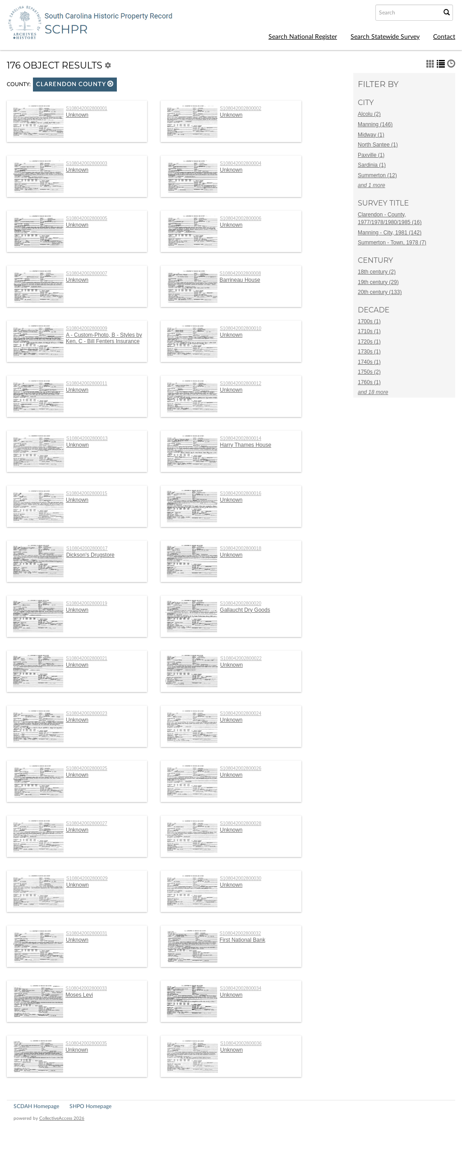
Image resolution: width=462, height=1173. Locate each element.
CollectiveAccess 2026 (61, 1118)
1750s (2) (369, 372)
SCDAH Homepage (36, 1106)
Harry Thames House (245, 445)
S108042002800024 (240, 713)
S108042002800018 (240, 548)
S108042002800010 (240, 328)
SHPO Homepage (90, 1106)
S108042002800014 (240, 438)
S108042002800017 (87, 548)
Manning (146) (375, 124)
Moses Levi (79, 995)
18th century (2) (377, 272)
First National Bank (242, 940)
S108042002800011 (86, 383)
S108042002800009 (86, 328)
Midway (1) (371, 135)
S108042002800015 (86, 493)
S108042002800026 (240, 768)
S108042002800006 (240, 218)
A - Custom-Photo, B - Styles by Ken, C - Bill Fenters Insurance (104, 338)
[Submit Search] (447, 12)
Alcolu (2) (369, 114)
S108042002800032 (240, 933)
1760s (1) (369, 382)
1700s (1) (369, 321)
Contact (444, 37)
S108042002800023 (86, 713)
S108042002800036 (241, 1043)
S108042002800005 (86, 218)
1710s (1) (369, 331)
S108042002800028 (240, 823)
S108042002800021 (86, 658)
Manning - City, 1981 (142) (389, 232)
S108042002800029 (87, 878)
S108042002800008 (240, 273)
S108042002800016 (240, 493)
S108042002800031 (86, 933)
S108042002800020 (240, 603)
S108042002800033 (86, 988)
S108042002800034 (240, 988)
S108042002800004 (240, 163)
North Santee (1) (378, 145)
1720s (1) (369, 342)
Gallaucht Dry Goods (245, 610)
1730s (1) (369, 351)
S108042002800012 (240, 383)
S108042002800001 (86, 108)
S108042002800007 (86, 273)
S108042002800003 (86, 163)
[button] (110, 84)
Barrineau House (240, 280)
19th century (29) (378, 282)
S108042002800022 (241, 658)
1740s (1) (369, 362)
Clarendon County (75, 84)
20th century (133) (380, 292)
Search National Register (302, 37)
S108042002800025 (86, 768)
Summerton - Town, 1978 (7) (392, 242)
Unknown (77, 115)
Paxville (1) (371, 155)
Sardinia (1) (372, 165)
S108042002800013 (87, 438)
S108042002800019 (86, 603)
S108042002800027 (86, 823)
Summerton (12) (377, 175)
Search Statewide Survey (385, 37)
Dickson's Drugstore (90, 555)
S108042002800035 (86, 1043)
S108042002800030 (240, 878)
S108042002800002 (240, 108)
